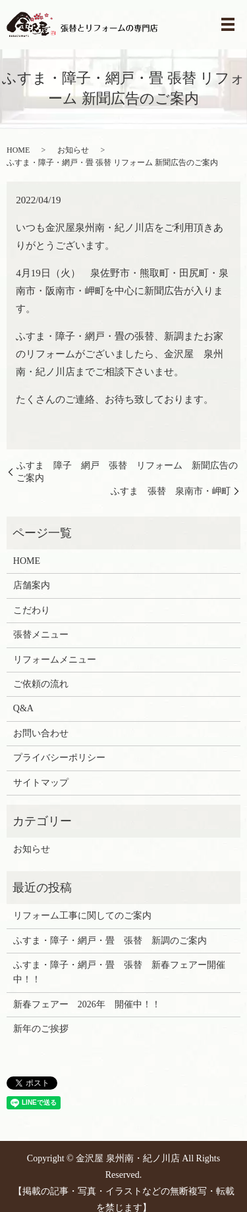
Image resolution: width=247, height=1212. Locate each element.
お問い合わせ (41, 733)
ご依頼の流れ (41, 684)
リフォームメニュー (54, 660)
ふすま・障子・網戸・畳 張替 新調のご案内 (110, 941)
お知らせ (73, 150)
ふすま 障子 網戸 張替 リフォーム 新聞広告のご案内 (127, 472)
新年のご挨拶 (41, 1029)
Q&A (23, 708)
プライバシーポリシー (59, 758)
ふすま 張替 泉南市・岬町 (171, 491)
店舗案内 (31, 585)
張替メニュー (41, 635)
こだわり (31, 610)
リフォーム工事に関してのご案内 (82, 916)
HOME (18, 150)
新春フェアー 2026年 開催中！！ (87, 1004)
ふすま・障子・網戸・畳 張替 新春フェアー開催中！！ (119, 972)
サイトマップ (41, 783)
